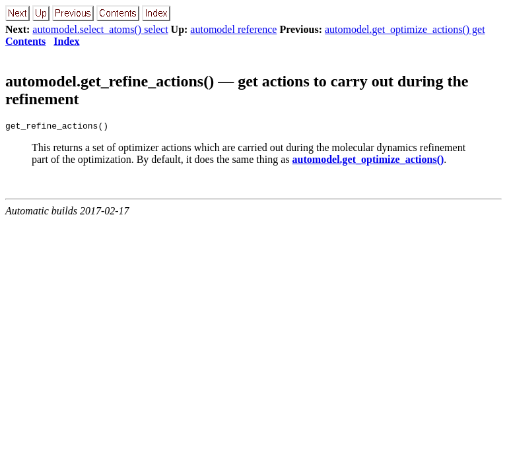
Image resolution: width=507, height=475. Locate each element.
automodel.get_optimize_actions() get (405, 29)
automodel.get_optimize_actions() (368, 161)
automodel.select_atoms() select (100, 29)
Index (66, 41)
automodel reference (233, 29)
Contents (25, 41)
